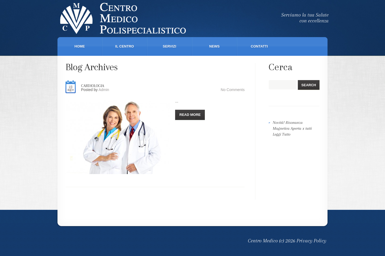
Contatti (259, 46)
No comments (233, 90)
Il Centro (124, 46)
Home (80, 46)
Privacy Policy (311, 241)
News (214, 46)
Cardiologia (92, 86)
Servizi (169, 46)
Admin (103, 90)
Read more (190, 115)
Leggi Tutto (281, 134)
